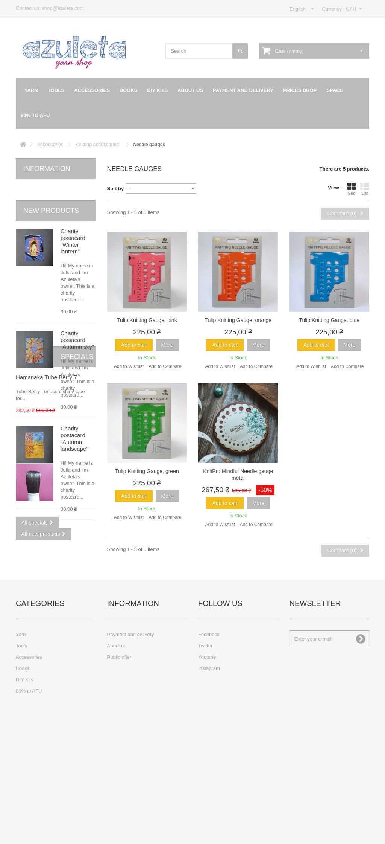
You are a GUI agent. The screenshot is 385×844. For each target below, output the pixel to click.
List (364, 188)
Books (129, 90)
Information (46, 168)
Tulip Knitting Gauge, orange (238, 320)
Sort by (115, 188)
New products (51, 198)
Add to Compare (165, 366)
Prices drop (300, 90)
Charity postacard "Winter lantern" (73, 228)
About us (190, 90)
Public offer (119, 762)
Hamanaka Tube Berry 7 (77, 573)
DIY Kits (157, 90)
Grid (351, 188)
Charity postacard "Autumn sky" (77, 327)
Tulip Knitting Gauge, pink (147, 320)
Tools (56, 90)
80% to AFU (35, 115)
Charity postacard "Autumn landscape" (74, 426)
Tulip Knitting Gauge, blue (329, 320)
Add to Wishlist (129, 366)
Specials (39, 549)
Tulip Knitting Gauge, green (147, 471)
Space (335, 90)
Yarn (31, 90)
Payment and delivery (243, 90)
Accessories (92, 90)
